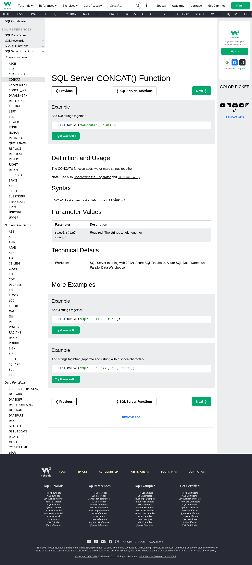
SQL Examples (145, 504)
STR (11, 186)
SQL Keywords (14, 40)
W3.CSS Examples (145, 510)
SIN (11, 354)
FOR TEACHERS (139, 471)
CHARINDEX (17, 74)
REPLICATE (16, 154)
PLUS (62, 471)
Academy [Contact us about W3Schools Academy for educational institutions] (178, 5)
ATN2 (12, 253)
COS (11, 274)
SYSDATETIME (18, 447)
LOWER (14, 122)
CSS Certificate (189, 495)
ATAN (12, 247)
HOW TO (114, 14)
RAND (13, 338)
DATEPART (16, 415)
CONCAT (14, 79)
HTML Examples (145, 492)
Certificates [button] (93, 5)
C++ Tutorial (53, 522)
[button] (137, 5)
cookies (193, 550)
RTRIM (13, 170)
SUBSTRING (17, 196)
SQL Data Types (15, 35)
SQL (55, 14)
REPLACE (15, 148)
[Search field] (124, 5)
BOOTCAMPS (169, 471)
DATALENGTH (18, 95)
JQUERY (232, 14)
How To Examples (145, 501)
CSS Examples (145, 495)
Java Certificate (190, 516)
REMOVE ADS (131, 417)
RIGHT (13, 164)
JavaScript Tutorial (53, 498)
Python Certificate (190, 507)
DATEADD (15, 394)
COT (12, 279)
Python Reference (99, 504)
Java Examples (144, 519)
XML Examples (145, 522)
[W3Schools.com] (46, 474)
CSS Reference (99, 495)
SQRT (13, 359)
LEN (11, 117)
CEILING (14, 263)
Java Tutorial (53, 519)
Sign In (235, 51)
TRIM (12, 207)
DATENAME (16, 410)
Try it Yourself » (65, 136)
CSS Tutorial (53, 495)
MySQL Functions (16, 46)
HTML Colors (99, 516)
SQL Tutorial (53, 504)
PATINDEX (16, 138)
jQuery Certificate (190, 513)
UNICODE (15, 212)
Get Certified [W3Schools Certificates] (216, 5)
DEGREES (15, 285)
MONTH (14, 442)
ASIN (12, 242)
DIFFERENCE (17, 101)
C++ (153, 14)
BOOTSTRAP (180, 14)
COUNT (14, 269)
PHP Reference (99, 513)
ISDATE (14, 437)
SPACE (13, 180)
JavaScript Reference (99, 498)
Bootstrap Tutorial (53, 513)
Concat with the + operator (92, 177)
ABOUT (140, 541)
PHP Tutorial (53, 516)
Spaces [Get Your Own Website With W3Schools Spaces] (161, 5)
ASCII (12, 63)
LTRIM (13, 127)
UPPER (14, 217)
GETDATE (15, 426)
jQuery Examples (144, 525)
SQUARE (14, 364)
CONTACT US (197, 471)
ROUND (14, 343)
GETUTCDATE (18, 431)
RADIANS (15, 332)
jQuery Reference (99, 525)
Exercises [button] (70, 5)
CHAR (13, 69)
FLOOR (13, 295)
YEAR (12, 452)
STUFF (13, 191)
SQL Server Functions (19, 51)
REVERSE (15, 159)
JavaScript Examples (144, 498)
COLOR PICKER (235, 87)
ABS (11, 231)
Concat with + (18, 85)
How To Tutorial (53, 501)
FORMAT (14, 106)
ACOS (12, 237)
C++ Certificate (190, 519)
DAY (11, 421)
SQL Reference (99, 501)
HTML (7, 14)
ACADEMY (156, 541)
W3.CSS (131, 14)
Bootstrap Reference (99, 510)
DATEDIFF (15, 399)
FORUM (126, 541)
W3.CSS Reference (99, 507)
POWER (14, 327)
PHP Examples (145, 516)
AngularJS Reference (99, 522)
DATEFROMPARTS (21, 405)
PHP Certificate (189, 510)
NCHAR (14, 133)
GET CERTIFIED (108, 471)
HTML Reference (99, 492)
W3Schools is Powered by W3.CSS (157, 556)
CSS (20, 14)
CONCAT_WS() (129, 177)
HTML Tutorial (53, 492)
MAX (12, 311)
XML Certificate (189, 525)
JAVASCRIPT (37, 14)
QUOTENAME (18, 143)
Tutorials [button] (25, 5)
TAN (12, 375)
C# (163, 14)
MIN (11, 316)
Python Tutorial (53, 507)
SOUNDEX (15, 175)
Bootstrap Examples (145, 513)
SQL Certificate (15, 21)
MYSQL (215, 14)
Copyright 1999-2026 (86, 556)
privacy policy (209, 550)
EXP (11, 290)
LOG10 (13, 306)
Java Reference (99, 519)
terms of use (180, 550)
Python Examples (145, 507)
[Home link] (7, 5)
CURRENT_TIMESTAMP (25, 389)
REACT (200, 14)
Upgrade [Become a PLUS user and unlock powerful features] (196, 5)
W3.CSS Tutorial (53, 510)
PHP (98, 14)
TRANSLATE (17, 202)
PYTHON (70, 14)
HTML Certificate (190, 492)
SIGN (12, 348)
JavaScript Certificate (190, 498)
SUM (12, 369)
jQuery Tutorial (53, 525)
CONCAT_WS (17, 90)
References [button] (48, 5)
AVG (11, 258)
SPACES (82, 471)
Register (241, 68)
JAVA (85, 14)
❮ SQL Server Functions (134, 90)
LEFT (12, 111)
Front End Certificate (190, 501)
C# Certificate (189, 522)
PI (10, 322)
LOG (12, 300)
